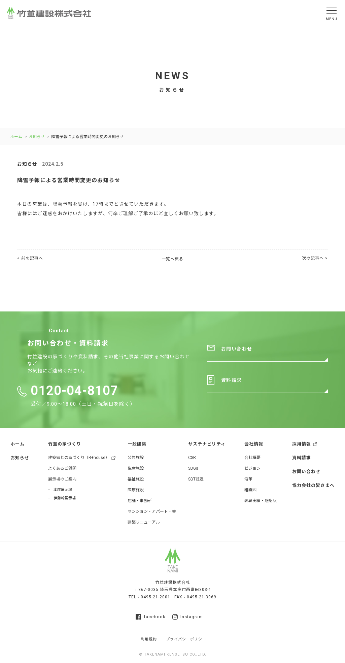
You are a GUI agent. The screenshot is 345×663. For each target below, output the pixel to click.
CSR (192, 457)
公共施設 (136, 457)
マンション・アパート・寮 (152, 511)
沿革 (248, 479)
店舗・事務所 (140, 500)
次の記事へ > (315, 258)
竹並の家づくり (64, 443)
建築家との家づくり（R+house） (78, 457)
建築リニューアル (144, 522)
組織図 (250, 490)
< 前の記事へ (30, 258)
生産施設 (136, 468)
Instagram (187, 617)
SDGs (193, 468)
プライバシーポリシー (186, 639)
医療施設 (136, 490)
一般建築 (137, 443)
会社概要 (252, 457)
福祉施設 (136, 479)
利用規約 (149, 639)
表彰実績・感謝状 (260, 500)
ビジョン (252, 468)
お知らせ (37, 136)
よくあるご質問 (62, 468)
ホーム (16, 136)
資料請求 (231, 380)
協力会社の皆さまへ (313, 485)
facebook (151, 617)
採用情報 (301, 443)
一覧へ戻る (172, 259)
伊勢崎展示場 (65, 498)
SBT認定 (196, 479)
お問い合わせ (236, 349)
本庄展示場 (63, 490)
